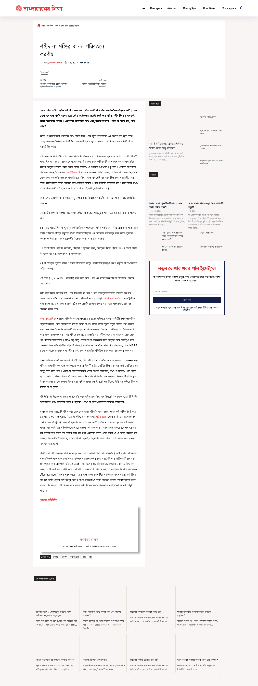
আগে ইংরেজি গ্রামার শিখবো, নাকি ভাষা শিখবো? (197, 659)
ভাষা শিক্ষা (50, 26)
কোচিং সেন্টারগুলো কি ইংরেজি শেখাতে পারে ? (54, 659)
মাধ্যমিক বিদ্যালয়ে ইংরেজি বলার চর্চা (145, 611)
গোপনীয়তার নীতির (199, 308)
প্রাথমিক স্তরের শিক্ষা (113, 298)
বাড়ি (43, 26)
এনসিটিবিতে (71, 172)
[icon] (38, 26)
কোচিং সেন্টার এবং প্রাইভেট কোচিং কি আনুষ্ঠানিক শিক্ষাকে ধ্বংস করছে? (172, 236)
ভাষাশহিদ (55, 557)
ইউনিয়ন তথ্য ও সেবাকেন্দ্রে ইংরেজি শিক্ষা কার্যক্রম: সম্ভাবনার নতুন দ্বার (53, 613)
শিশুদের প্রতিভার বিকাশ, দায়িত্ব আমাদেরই (94, 85)
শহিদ (84, 557)
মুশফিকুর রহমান (56, 62)
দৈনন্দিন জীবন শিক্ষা (207, 232)
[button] (242, 8)
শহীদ (90, 557)
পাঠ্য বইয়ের (101, 417)
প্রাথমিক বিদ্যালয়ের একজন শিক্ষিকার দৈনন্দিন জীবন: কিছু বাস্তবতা (53, 85)
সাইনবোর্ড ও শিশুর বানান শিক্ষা (211, 246)
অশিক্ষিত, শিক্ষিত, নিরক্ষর (208, 117)
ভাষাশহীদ (64, 557)
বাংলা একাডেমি (46, 319)
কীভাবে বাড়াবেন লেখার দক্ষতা (95, 659)
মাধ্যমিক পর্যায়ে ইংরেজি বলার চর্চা (143, 659)
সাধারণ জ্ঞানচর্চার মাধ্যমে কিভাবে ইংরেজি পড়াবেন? (198, 611)
